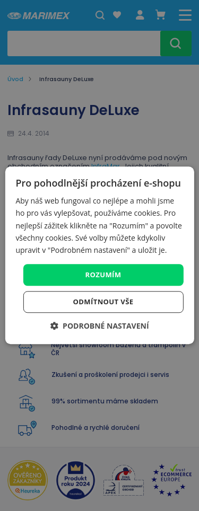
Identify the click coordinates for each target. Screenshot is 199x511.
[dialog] (99, 255)
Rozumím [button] (103, 274)
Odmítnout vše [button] (103, 302)
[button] (99, 326)
